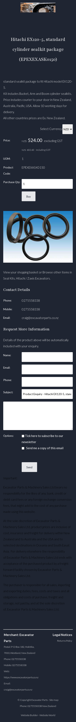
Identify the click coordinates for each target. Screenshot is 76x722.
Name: (7, 355)
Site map (53, 699)
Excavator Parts (39, 699)
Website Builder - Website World (38, 715)
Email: (6, 317)
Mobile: (7, 309)
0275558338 (31, 300)
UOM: (6, 158)
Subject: (8, 392)
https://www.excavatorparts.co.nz (21, 677)
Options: (8, 435)
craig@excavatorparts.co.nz (40, 318)
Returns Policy (64, 640)
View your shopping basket (20, 272)
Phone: (7, 300)
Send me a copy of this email (42, 448)
